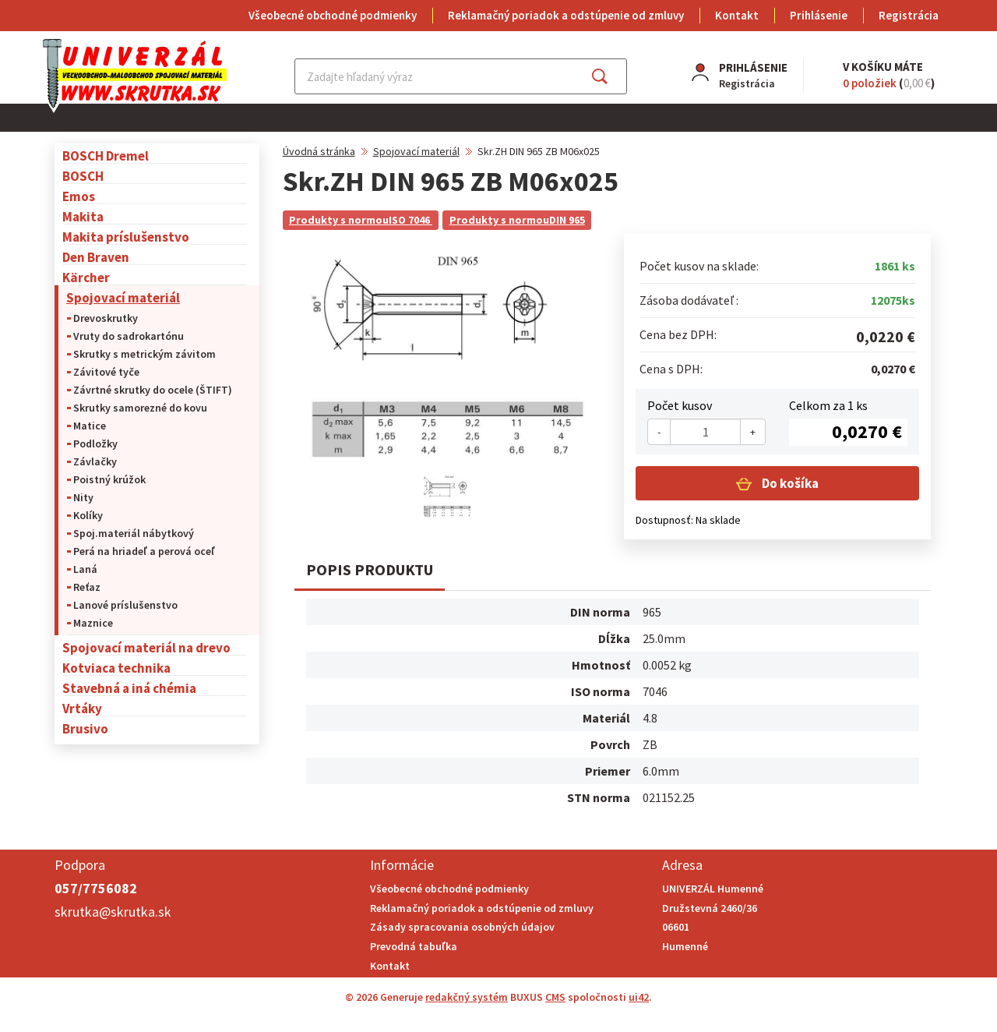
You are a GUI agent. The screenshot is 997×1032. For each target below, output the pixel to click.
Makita (83, 216)
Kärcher (86, 277)
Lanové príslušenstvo (125, 605)
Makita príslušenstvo (125, 236)
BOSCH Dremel (105, 155)
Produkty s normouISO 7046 (360, 220)
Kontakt (737, 15)
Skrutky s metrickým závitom (144, 354)
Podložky (95, 443)
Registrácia (909, 15)
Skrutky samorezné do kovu (140, 407)
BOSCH (83, 176)
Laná (85, 569)
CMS (555, 997)
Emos (78, 196)
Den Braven (95, 257)
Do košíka (789, 483)
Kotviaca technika (116, 667)
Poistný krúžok (109, 479)
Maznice (93, 623)
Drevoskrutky (105, 318)
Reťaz (86, 587)
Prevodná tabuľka (413, 946)
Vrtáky (82, 708)
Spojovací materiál (123, 297)
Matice (89, 425)
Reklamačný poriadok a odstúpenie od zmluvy (566, 15)
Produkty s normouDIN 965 (517, 220)
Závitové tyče (106, 372)
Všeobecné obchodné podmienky (332, 15)
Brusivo (85, 728)
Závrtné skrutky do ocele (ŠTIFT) (152, 389)
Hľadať (613, 76)
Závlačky (95, 461)
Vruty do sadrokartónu (128, 336)
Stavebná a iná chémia (129, 688)
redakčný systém (466, 997)
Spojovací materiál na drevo (146, 647)
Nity (83, 497)
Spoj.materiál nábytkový (133, 533)
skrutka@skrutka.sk (113, 912)
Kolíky (88, 515)
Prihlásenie (818, 15)
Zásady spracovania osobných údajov (462, 927)
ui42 (639, 997)
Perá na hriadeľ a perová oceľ (144, 551)
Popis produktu (369, 569)
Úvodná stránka (319, 151)
